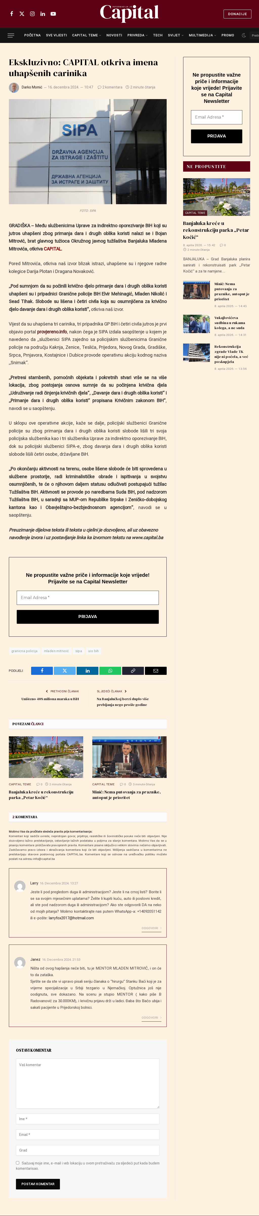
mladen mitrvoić (56, 651)
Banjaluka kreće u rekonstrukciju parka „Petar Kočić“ (41, 795)
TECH (158, 35)
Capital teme (20, 785)
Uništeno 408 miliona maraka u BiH (48, 699)
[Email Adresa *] (88, 598)
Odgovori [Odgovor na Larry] (151, 928)
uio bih (93, 651)
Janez (35, 960)
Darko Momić (32, 87)
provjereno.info (52, 331)
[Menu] (11, 35)
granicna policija (24, 651)
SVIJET (174, 35)
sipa (78, 651)
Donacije (237, 14)
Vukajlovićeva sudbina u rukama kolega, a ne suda (229, 323)
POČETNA (32, 35)
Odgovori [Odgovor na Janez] (151, 1018)
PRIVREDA (135, 35)
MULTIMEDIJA (201, 35)
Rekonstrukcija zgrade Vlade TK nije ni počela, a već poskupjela (231, 354)
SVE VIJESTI (56, 35)
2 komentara (110, 87)
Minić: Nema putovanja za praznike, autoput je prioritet (126, 795)
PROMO (228, 35)
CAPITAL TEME (85, 35)
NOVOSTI (114, 35)
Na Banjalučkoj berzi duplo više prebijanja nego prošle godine (124, 702)
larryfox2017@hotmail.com (71, 918)
